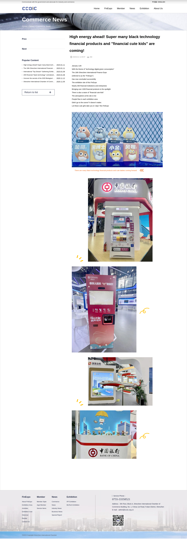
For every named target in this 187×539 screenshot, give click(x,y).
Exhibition (144, 8)
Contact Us (26, 522)
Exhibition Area (27, 505)
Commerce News (43, 26)
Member (121, 8)
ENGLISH (161, 2)
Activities (25, 508)
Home (97, 8)
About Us (158, 8)
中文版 (154, 2)
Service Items (41, 508)
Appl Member (41, 505)
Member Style (41, 502)
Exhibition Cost (27, 512)
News (132, 8)
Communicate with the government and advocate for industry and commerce (48, 2)
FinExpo (108, 8)
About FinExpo (27, 502)
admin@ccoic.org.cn (126, 510)
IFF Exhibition (71, 502)
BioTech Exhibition (73, 505)
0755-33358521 (121, 499)
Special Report (57, 515)
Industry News (57, 508)
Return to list (37, 92)
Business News (57, 512)
